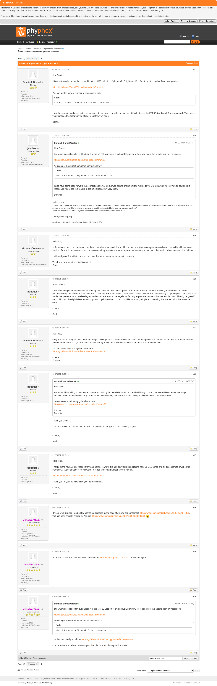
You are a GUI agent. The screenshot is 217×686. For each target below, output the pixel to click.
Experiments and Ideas (52, 49)
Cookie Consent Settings (101, 678)
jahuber (31, 148)
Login (42, 42)
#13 (194, 236)
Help (197, 36)
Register (51, 42)
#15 (194, 328)
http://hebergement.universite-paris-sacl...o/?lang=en (77, 475)
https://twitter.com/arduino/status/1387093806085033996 (119, 516)
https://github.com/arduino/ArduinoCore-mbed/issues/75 (78, 351)
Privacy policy (129, 678)
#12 (194, 136)
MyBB (28, 683)
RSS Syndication (82, 678)
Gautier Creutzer (31, 248)
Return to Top (32, 678)
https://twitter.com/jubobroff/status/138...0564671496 (164, 513)
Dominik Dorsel (32, 82)
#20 (194, 596)
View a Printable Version (30, 670)
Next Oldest (25, 658)
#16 (194, 374)
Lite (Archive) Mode (47, 678)
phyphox (21, 678)
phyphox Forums (24, 49)
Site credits (117, 678)
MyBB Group (47, 683)
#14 (194, 279)
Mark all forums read (65, 678)
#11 (194, 69)
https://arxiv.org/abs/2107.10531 (114, 557)
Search (185, 36)
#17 (194, 455)
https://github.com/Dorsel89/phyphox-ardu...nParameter (78, 87)
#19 (194, 552)
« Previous (31, 58)
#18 (194, 507)
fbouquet (32, 291)
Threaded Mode (192, 63)
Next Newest (39, 658)
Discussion (37, 49)
